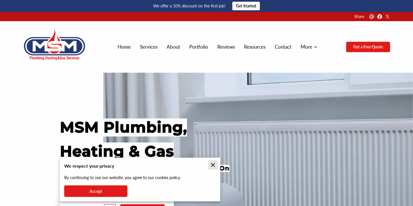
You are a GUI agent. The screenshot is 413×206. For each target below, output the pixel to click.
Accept (95, 191)
